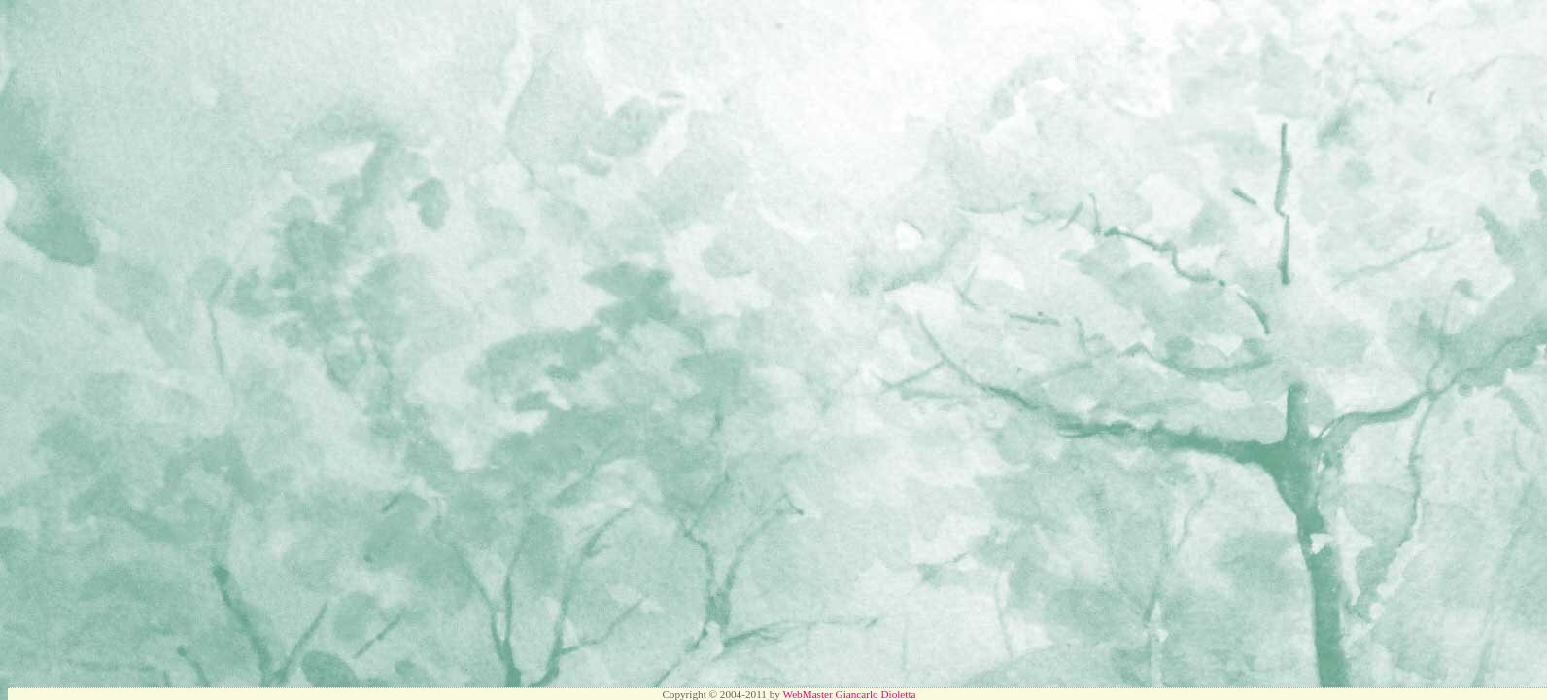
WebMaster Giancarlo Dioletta (848, 694)
